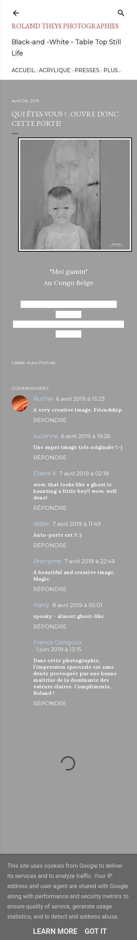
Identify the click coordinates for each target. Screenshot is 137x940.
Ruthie (43, 398)
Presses (86, 70)
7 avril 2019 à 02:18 (84, 473)
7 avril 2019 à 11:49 (76, 523)
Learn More (55, 931)
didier (41, 523)
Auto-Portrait (41, 362)
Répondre (50, 420)
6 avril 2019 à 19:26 (85, 436)
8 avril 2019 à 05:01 (77, 605)
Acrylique (54, 70)
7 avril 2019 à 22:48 (89, 561)
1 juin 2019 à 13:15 (58, 649)
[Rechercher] (121, 11)
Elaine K (44, 473)
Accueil (23, 70)
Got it (96, 931)
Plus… (112, 70)
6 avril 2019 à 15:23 (80, 398)
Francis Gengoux (57, 642)
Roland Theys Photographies (65, 26)
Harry (41, 605)
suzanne (45, 436)
